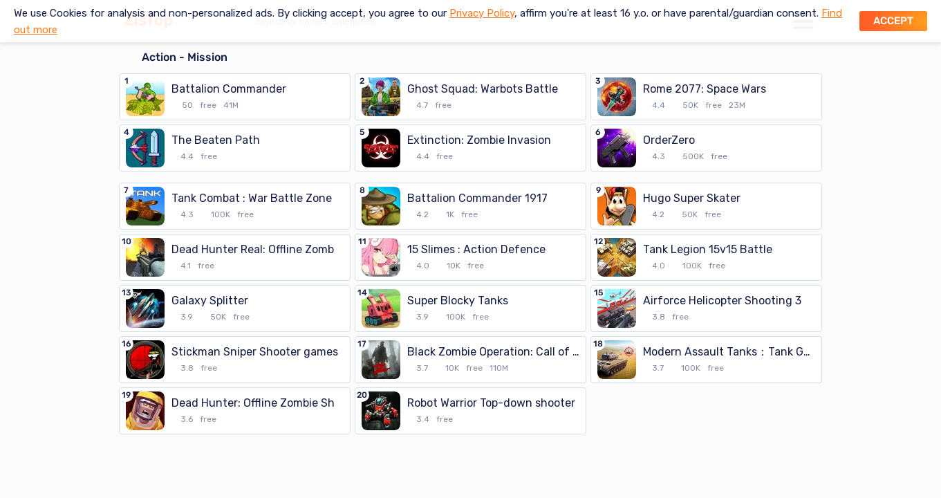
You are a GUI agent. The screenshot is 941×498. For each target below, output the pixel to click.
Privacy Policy (481, 13)
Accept (893, 21)
